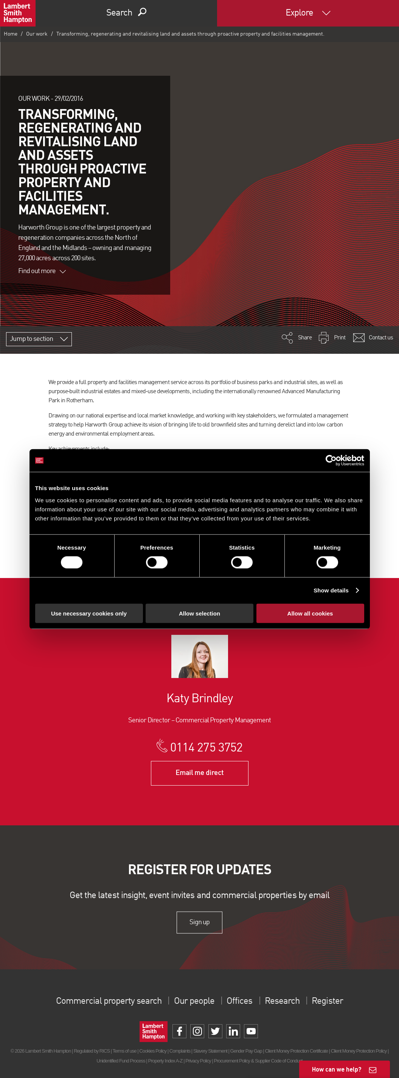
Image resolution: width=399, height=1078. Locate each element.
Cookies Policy (152, 1051)
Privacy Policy (198, 1061)
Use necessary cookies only (89, 613)
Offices (239, 1001)
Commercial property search (108, 1001)
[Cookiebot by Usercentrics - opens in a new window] (331, 460)
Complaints (179, 1051)
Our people (194, 1001)
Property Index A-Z (165, 1061)
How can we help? (337, 1069)
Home (10, 34)
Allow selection (199, 613)
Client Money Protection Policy (359, 1051)
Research (282, 1001)
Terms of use (125, 1051)
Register (327, 1001)
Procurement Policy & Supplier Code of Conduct (258, 1061)
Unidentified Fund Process (120, 1061)
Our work (37, 34)
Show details (331, 590)
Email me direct (199, 773)
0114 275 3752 (206, 748)
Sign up (199, 922)
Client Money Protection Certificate (296, 1051)
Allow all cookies (310, 613)
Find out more (42, 271)
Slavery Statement (210, 1051)
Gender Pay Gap (246, 1051)
